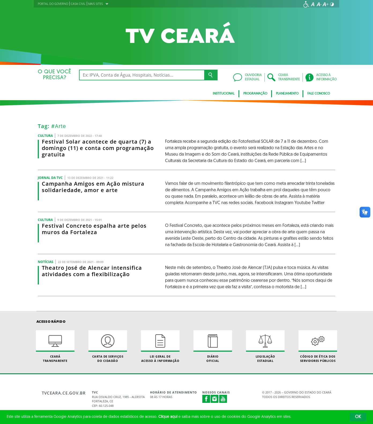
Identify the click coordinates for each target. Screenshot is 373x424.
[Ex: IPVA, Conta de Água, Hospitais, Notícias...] (141, 75)
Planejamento (287, 93)
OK (358, 417)
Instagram (215, 399)
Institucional (223, 93)
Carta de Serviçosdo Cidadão (107, 346)
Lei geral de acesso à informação (160, 346)
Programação (255, 93)
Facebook (206, 399)
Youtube (223, 399)
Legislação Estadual (265, 346)
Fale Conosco (318, 93)
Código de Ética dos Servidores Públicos (318, 346)
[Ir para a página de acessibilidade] (306, 4)
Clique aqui (167, 417)
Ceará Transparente (55, 346)
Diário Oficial (212, 346)
